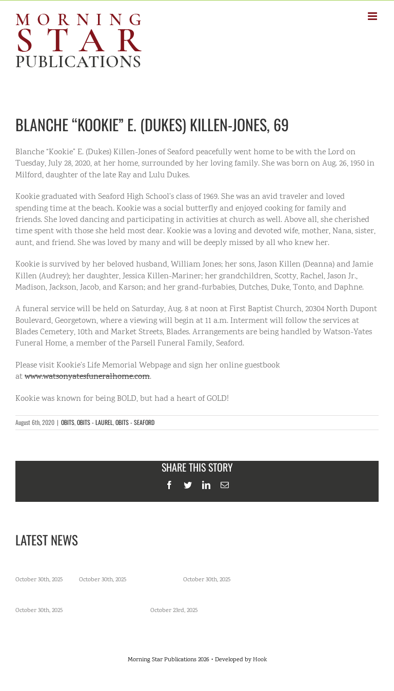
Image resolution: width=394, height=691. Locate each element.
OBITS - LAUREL (95, 422)
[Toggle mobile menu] (373, 16)
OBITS (67, 422)
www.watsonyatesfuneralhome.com (87, 377)
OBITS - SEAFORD (134, 422)
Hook (260, 660)
